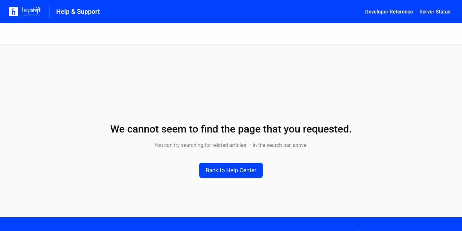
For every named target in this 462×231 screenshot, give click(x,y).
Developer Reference (389, 12)
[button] (231, 170)
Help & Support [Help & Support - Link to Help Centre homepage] (78, 11)
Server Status (434, 12)
